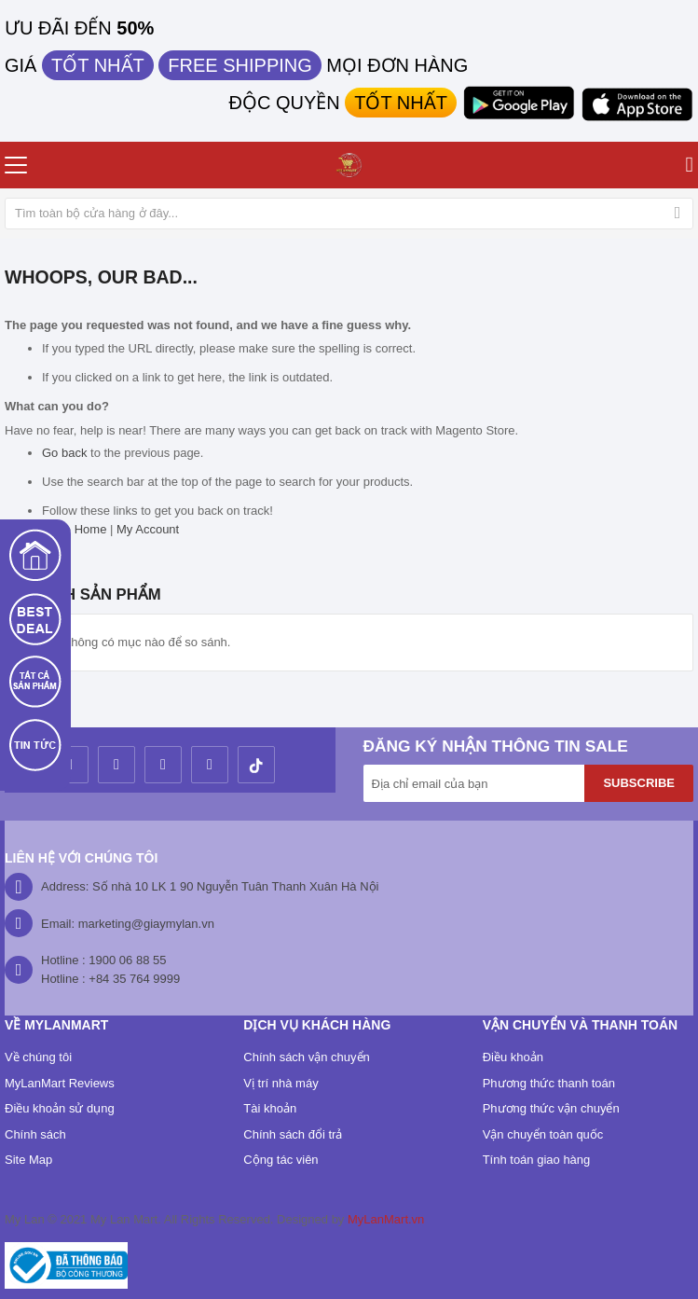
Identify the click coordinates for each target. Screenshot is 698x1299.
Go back (64, 453)
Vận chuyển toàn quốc (543, 1134)
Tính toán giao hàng (537, 1160)
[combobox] (349, 213)
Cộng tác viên (280, 1160)
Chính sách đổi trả (292, 1134)
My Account (147, 529)
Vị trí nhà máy (280, 1083)
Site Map (28, 1160)
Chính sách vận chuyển (306, 1057)
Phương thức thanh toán (549, 1083)
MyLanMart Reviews (60, 1083)
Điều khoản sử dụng (60, 1108)
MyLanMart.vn (386, 1219)
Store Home (74, 529)
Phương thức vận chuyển (551, 1108)
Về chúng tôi (38, 1057)
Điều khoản (513, 1057)
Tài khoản (269, 1108)
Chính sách (35, 1134)
